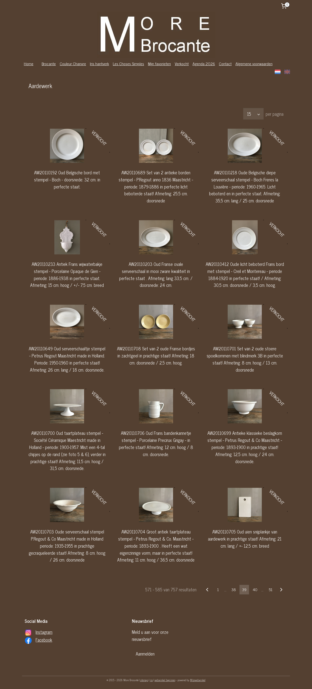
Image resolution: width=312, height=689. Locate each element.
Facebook (44, 639)
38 (233, 589)
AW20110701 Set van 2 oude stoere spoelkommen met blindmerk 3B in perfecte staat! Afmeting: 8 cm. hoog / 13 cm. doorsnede (245, 359)
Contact (225, 63)
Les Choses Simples (128, 63)
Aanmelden (145, 653)
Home (28, 63)
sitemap (144, 680)
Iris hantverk (99, 63)
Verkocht (182, 63)
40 (255, 589)
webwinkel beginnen (165, 680)
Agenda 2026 (204, 63)
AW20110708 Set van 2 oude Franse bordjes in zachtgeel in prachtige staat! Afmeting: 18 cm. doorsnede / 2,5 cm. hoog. (156, 355)
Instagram (44, 632)
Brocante (49, 63)
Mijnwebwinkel (197, 680)
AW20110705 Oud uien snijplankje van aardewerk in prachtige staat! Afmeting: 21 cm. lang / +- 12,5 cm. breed (245, 538)
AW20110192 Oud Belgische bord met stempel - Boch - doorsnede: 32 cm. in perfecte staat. (67, 179)
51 (271, 589)
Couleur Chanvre (73, 63)
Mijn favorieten (159, 63)
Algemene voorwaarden (254, 63)
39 (244, 589)
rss (151, 680)
